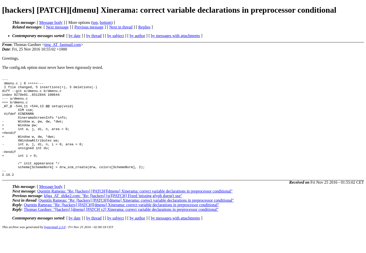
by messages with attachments (175, 36)
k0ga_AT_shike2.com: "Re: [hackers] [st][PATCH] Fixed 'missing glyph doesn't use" (113, 215)
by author (137, 36)
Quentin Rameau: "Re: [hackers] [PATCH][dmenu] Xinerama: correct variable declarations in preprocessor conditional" (135, 211)
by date (75, 36)
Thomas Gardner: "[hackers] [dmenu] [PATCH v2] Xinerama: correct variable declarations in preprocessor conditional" (121, 229)
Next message (57, 27)
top (95, 22)
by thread (94, 36)
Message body (51, 22)
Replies (144, 27)
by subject (115, 36)
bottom (105, 22)
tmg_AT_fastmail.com (62, 44)
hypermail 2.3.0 (55, 247)
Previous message (88, 27)
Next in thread (121, 27)
